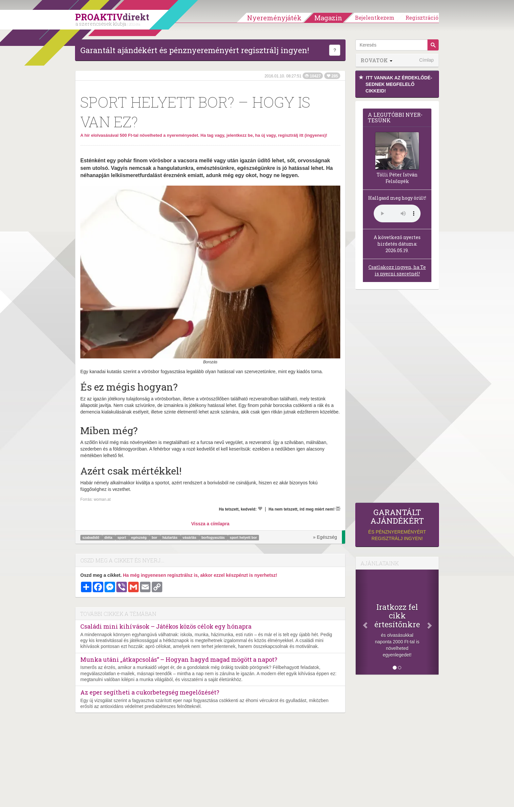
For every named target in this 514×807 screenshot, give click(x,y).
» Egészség (325, 537)
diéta (108, 537)
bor (155, 537)
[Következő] (432, 622)
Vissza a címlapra (210, 523)
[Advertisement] (397, 397)
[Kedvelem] (260, 508)
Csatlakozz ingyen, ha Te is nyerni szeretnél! (397, 270)
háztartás (170, 537)
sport (122, 537)
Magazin (328, 17)
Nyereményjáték (274, 17)
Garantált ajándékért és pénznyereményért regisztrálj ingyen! (194, 50)
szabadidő (91, 537)
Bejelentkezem (374, 17)
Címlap (426, 60)
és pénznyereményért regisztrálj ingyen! (397, 524)
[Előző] (362, 622)
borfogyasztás (213, 537)
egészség (139, 537)
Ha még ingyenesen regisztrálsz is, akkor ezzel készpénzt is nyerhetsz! (200, 575)
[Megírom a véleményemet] (338, 508)
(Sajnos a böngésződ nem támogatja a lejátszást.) (397, 213)
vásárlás (190, 537)
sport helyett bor (243, 537)
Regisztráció (421, 17)
